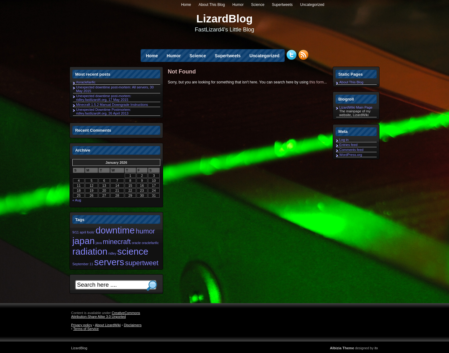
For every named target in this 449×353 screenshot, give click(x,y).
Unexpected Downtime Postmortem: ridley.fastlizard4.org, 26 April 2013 (103, 111)
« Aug (76, 200)
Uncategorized (312, 4)
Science (257, 4)
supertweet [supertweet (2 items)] (141, 263)
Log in (344, 140)
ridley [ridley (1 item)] (112, 253)
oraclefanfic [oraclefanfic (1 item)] (150, 243)
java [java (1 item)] (99, 243)
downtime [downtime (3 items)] (115, 230)
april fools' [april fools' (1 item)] (87, 232)
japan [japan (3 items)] (83, 241)
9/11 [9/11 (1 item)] (75, 232)
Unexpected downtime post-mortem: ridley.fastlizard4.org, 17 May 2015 (103, 97)
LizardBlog (224, 18)
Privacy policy (81, 325)
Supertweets (282, 4)
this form (316, 82)
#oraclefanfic (85, 82)
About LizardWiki (108, 325)
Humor (238, 4)
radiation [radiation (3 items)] (90, 251)
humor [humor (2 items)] (145, 231)
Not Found (182, 71)
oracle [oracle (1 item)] (136, 243)
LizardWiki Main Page (355, 107)
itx (376, 348)
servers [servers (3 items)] (109, 262)
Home (186, 4)
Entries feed (348, 145)
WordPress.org (350, 155)
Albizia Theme (342, 348)
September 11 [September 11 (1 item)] (82, 264)
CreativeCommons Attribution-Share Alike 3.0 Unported (105, 314)
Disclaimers (133, 325)
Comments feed (351, 150)
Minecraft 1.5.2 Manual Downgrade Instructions (112, 104)
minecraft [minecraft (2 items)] (117, 242)
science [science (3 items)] (132, 251)
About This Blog (212, 4)
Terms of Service (86, 329)
